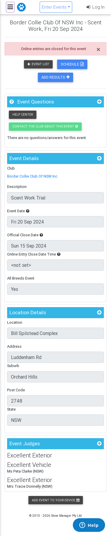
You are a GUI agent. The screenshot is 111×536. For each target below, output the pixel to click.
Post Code (16, 390)
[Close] (98, 49)
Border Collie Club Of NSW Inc (32, 176)
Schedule (72, 64)
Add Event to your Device (55, 500)
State (11, 409)
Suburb (13, 365)
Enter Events (54, 7)
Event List (38, 64)
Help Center (22, 115)
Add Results (55, 77)
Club (11, 168)
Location (14, 322)
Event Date (18, 210)
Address (14, 346)
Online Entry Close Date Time (33, 254)
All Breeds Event (20, 278)
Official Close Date (25, 234)
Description (17, 186)
